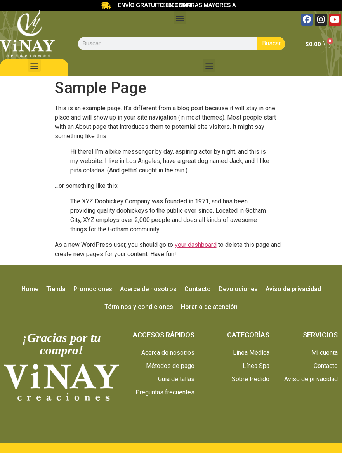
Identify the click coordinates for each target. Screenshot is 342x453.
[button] (180, 17)
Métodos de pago (170, 366)
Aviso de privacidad (293, 289)
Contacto (197, 289)
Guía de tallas (176, 379)
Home (29, 289)
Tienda (56, 289)
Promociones (92, 289)
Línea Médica (251, 352)
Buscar (271, 43)
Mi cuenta (324, 352)
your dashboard (196, 244)
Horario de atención (209, 307)
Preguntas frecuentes (164, 392)
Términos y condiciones (138, 307)
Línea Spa (256, 366)
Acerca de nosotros (148, 289)
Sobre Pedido (250, 379)
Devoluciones (238, 289)
